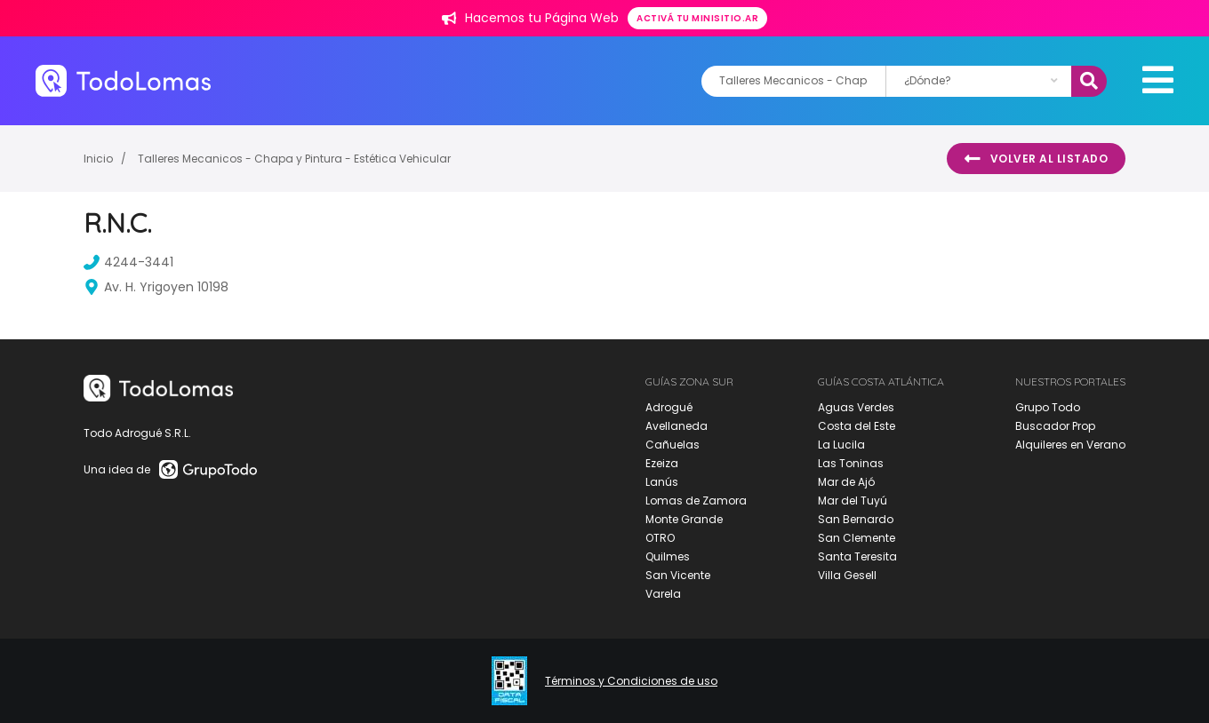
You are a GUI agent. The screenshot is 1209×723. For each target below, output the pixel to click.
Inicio (98, 158)
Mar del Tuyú (852, 500)
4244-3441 (128, 262)
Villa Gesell (847, 575)
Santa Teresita (857, 556)
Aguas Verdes (856, 407)
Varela (663, 593)
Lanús (661, 481)
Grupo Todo (1047, 407)
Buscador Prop (1055, 425)
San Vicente (677, 575)
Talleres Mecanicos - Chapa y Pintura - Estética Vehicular (294, 158)
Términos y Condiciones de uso (631, 681)
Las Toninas (851, 463)
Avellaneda (676, 425)
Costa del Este (856, 425)
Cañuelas (672, 444)
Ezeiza (661, 463)
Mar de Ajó (846, 481)
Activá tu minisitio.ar (697, 18)
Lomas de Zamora (696, 500)
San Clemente (856, 537)
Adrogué (669, 407)
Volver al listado (1036, 159)
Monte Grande (684, 519)
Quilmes (667, 556)
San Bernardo (855, 519)
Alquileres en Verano (1070, 444)
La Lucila (841, 444)
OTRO (660, 537)
